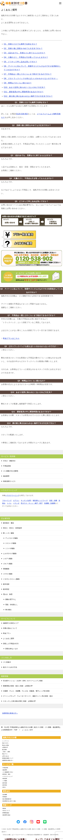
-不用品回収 (5, 767)
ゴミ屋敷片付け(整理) (10, 471)
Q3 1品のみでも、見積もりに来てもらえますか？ (24, 53)
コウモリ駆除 (7, 574)
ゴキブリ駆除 (7, 564)
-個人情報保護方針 (6, 799)
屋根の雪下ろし (10, 599)
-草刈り (4, 787)
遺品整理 (6, 476)
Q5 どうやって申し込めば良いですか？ (20, 62)
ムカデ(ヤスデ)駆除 (9, 553)
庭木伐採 (6, 584)
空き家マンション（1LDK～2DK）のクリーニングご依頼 (23, 681)
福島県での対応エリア (11, 623)
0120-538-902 (22, 114)
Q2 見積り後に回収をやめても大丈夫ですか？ (23, 48)
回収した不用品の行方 (11, 643)
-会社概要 (4, 794)
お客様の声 (5, 747)
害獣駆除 (6, 569)
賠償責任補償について (7, 758)
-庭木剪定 (4, 785)
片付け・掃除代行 (9, 461)
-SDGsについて (6, 810)
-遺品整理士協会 (6, 815)
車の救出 (8, 610)
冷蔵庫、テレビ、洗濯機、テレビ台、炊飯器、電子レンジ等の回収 (26, 691)
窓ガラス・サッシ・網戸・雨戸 (32, 503)
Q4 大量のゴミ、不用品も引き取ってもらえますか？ (26, 57)
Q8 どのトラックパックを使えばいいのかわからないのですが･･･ (31, 78)
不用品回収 (7, 466)
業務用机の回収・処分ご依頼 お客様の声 (18, 686)
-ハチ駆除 (4, 780)
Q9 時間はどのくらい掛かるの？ (18, 83)
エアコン (16, 500)
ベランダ (16, 503)
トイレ (9, 503)
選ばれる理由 (5, 745)
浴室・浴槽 (53, 500)
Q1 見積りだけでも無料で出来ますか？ (20, 44)
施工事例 (4, 749)
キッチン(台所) (26, 500)
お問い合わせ (5, 756)
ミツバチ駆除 (10, 548)
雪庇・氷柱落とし (11, 604)
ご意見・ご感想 (6, 751)
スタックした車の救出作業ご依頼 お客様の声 (19, 701)
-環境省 (4, 808)
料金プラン (7, 633)
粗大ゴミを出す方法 (10, 667)
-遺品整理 (4, 770)
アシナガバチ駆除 (11, 538)
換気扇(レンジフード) (40, 500)
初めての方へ (5, 743)
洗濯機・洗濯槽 (49, 503)
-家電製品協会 (5, 812)
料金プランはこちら (11, 338)
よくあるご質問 (8, 638)
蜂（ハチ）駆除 (8, 533)
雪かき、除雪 (7, 594)
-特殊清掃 (4, 778)
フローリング (7, 500)
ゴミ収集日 (7, 662)
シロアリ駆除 (7, 558)
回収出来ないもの (11, 649)
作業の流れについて (10, 628)
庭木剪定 (6, 589)
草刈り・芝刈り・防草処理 (12, 528)
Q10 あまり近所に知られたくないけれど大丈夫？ (24, 87)
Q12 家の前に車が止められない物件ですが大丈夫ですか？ (28, 96)
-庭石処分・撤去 (6, 774)
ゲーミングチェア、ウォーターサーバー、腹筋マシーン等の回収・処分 (28, 696)
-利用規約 (4, 796)
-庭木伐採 (4, 783)
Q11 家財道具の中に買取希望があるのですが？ (24, 92)
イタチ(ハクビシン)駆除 (11, 579)
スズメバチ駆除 (10, 543)
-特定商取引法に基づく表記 (9, 801)
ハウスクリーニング (12, 495)
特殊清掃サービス (9, 481)
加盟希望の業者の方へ (10, 713)
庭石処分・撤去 (8, 523)
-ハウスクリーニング (7, 776)
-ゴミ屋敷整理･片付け (7, 772)
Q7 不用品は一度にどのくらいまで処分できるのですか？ (28, 74)
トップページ (5, 741)
